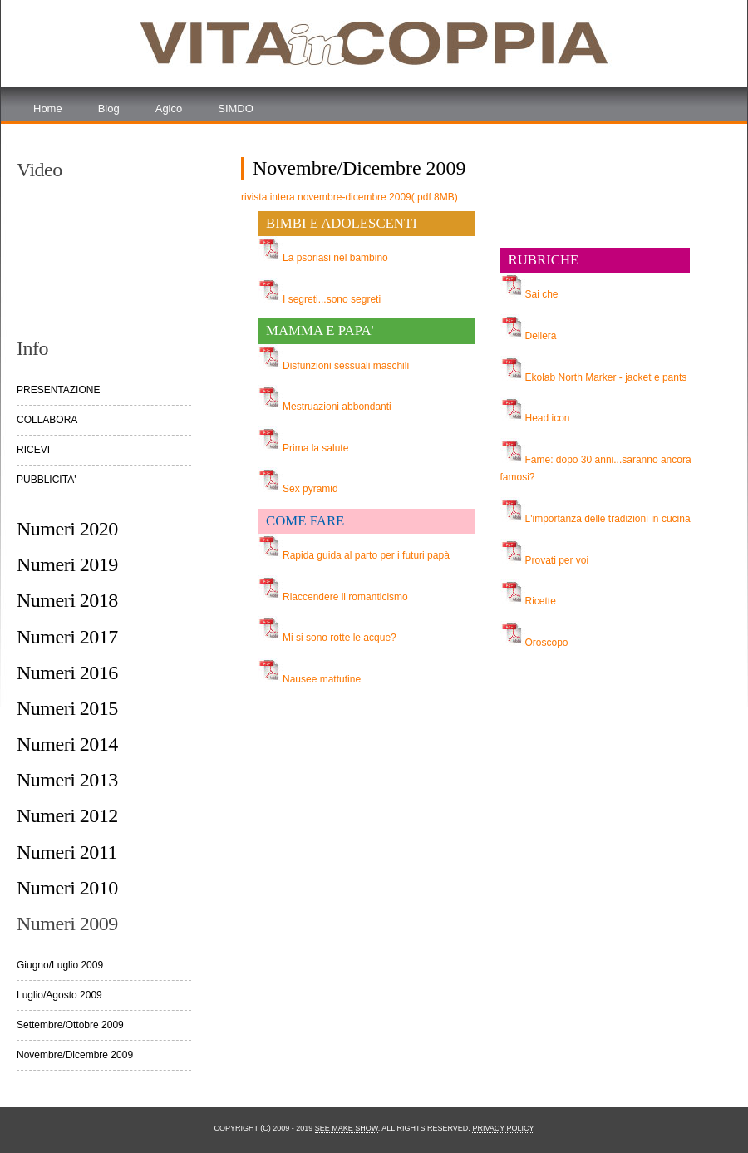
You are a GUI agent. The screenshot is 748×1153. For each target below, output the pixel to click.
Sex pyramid (310, 489)
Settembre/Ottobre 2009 (70, 1025)
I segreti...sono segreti (332, 299)
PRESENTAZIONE (58, 390)
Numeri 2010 (67, 888)
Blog (109, 108)
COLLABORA (47, 420)
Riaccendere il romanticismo (345, 597)
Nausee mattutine (322, 679)
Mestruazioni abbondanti (337, 406)
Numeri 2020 (67, 529)
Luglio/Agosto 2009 (59, 995)
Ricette (540, 601)
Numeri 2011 (67, 852)
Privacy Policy (503, 1128)
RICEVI (33, 450)
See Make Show (346, 1128)
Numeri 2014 (67, 744)
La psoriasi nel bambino (335, 258)
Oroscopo (546, 642)
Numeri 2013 (67, 780)
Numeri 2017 (67, 637)
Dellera (541, 336)
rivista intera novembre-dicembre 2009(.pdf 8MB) (349, 197)
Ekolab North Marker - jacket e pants (606, 377)
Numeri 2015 (67, 708)
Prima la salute (315, 448)
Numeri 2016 (67, 672)
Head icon (547, 418)
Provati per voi (557, 560)
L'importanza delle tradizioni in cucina (608, 519)
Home (47, 108)
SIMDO (235, 108)
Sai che (542, 294)
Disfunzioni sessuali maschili (346, 366)
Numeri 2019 (67, 564)
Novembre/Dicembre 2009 (75, 1055)
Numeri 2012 (67, 815)
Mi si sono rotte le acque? (339, 637)
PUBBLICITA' (46, 479)
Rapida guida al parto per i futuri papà (366, 555)
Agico (169, 108)
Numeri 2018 (67, 600)
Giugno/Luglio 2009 (60, 965)
